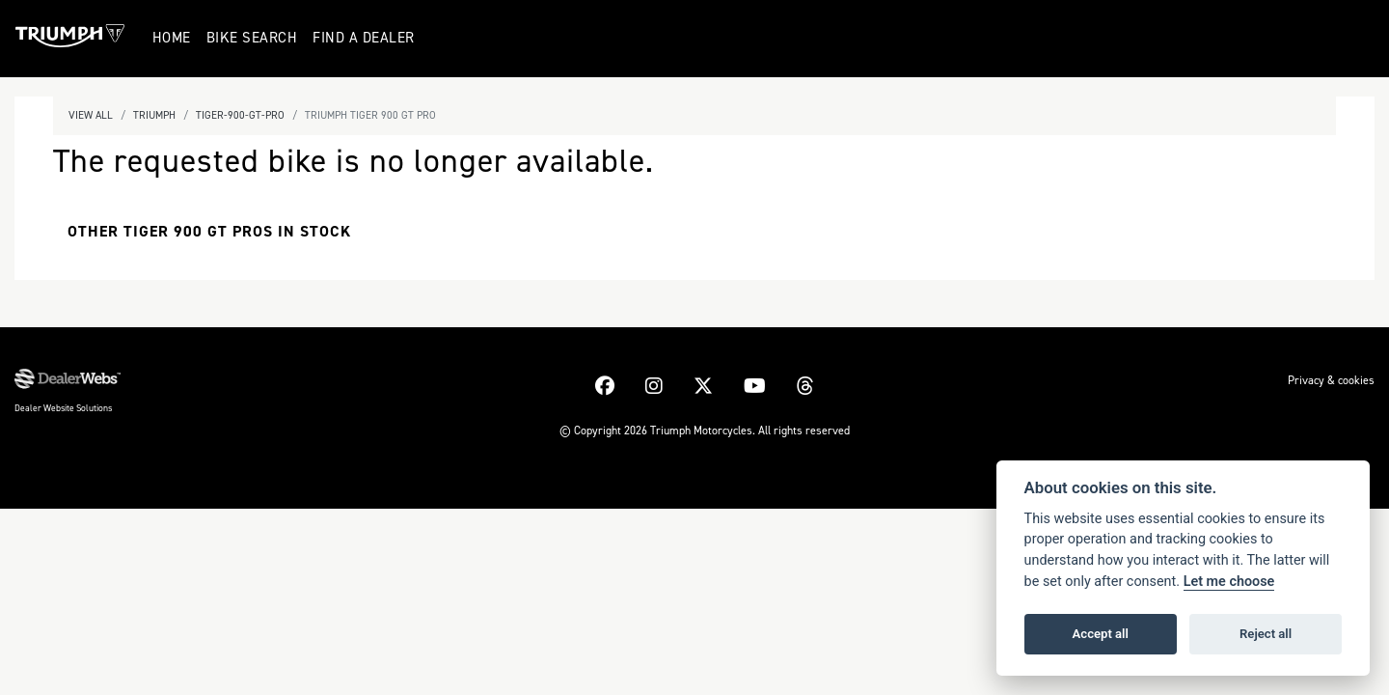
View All (90, 115)
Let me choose (1229, 581)
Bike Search (255, 37)
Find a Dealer (366, 37)
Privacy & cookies (1331, 380)
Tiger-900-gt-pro (240, 115)
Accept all (1101, 633)
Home (174, 37)
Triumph (154, 115)
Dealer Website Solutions (63, 408)
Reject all (1265, 633)
